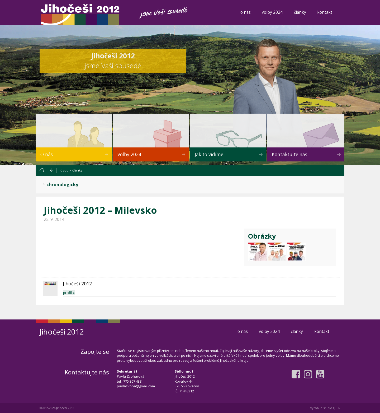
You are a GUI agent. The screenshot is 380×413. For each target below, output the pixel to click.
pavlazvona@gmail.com (136, 386)
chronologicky (62, 185)
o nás (245, 12)
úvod (64, 170)
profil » (69, 292)
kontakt (324, 12)
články (300, 12)
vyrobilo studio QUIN (325, 408)
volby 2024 (272, 12)
